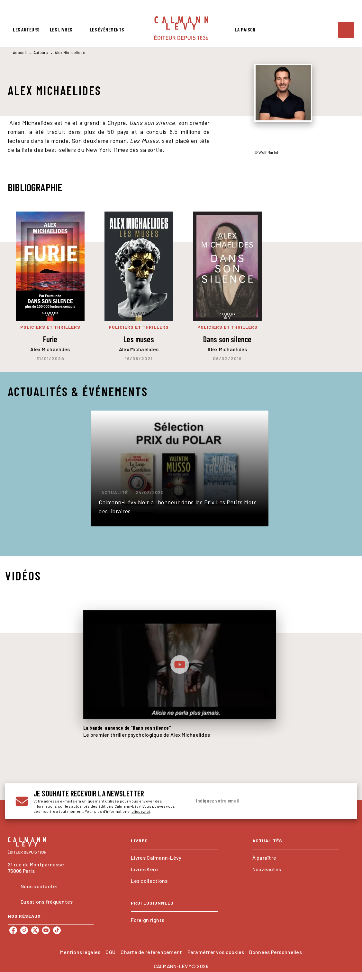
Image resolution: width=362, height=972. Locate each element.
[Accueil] (181, 28)
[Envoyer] (339, 801)
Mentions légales (80, 952)
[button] (179, 468)
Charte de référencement (151, 952)
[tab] (26, 29)
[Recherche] (346, 30)
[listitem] (13, 930)
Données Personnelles (275, 952)
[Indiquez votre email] (260, 801)
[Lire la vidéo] (179, 664)
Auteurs (40, 52)
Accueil (20, 52)
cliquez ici (140, 811)
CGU (110, 952)
